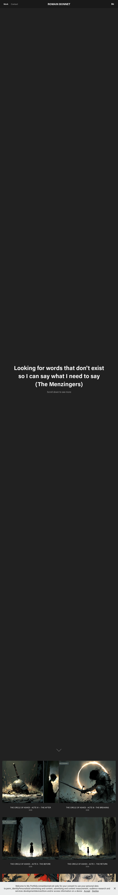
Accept (87, 891)
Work (6, 4)
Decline (95, 891)
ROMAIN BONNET (59, 4)
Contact (14, 4)
